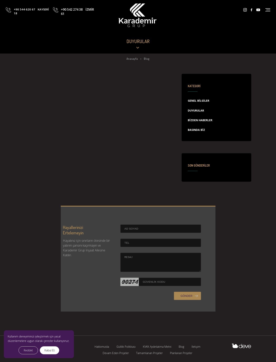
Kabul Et (49, 350)
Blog (181, 346)
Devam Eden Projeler (116, 353)
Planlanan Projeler (181, 353)
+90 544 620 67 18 (31, 18)
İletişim (195, 346)
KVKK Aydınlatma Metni (157, 346)
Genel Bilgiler (198, 100)
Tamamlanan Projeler (149, 353)
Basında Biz (196, 130)
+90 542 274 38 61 (77, 18)
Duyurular (196, 110)
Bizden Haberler (200, 120)
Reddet (28, 350)
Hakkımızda (102, 346)
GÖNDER (181, 301)
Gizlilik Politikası (126, 346)
